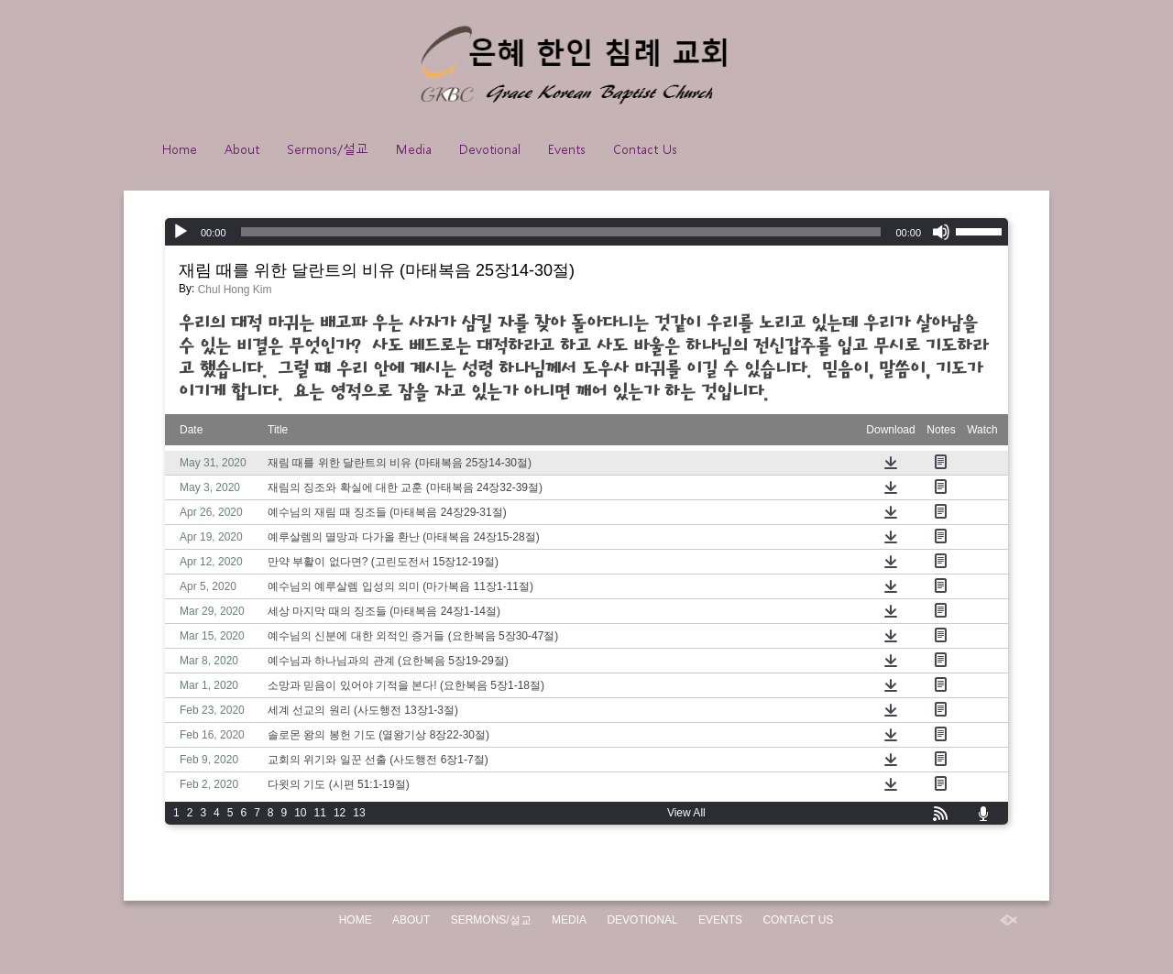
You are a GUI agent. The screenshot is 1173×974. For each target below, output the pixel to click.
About (242, 149)
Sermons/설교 (327, 149)
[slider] (561, 231)
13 (359, 812)
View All (686, 812)
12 (339, 812)
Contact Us (645, 149)
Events (567, 149)
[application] (586, 232)
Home (179, 149)
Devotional (490, 149)
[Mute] (941, 232)
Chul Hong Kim (235, 289)
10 (300, 812)
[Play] (180, 232)
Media (414, 149)
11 (320, 812)
